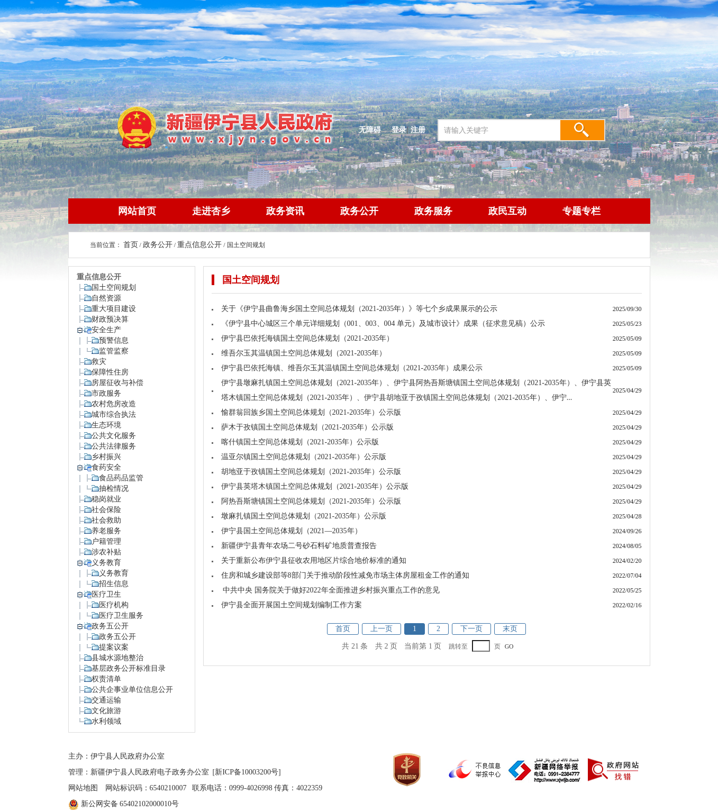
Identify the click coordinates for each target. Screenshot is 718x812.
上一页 (381, 629)
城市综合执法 (114, 414)
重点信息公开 (199, 245)
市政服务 (106, 393)
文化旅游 (106, 711)
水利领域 (106, 721)
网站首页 (137, 211)
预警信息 (114, 340)
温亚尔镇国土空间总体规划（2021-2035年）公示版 (304, 457)
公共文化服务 (114, 436)
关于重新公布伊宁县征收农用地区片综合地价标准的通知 (313, 560)
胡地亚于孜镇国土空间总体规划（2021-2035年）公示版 (311, 472)
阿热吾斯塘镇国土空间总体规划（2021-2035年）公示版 (311, 501)
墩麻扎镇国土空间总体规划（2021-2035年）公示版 (304, 516)
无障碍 (370, 129)
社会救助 (106, 520)
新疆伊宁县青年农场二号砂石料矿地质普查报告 (299, 546)
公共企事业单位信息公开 (132, 690)
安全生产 (106, 330)
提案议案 (114, 647)
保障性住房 (110, 372)
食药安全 (106, 467)
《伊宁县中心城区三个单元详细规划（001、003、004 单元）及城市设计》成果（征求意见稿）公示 (383, 323)
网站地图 (83, 788)
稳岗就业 (106, 499)
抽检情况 (114, 488)
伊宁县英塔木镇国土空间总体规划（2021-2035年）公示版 (315, 486)
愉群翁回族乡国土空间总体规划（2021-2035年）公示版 (311, 412)
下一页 (471, 629)
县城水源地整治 (117, 658)
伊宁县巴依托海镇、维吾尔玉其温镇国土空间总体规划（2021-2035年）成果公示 (352, 368)
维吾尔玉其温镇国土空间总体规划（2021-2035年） (304, 353)
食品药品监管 (121, 478)
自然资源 (106, 298)
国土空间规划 (114, 287)
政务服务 (433, 211)
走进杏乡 (211, 211)
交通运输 (106, 700)
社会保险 (106, 510)
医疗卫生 (106, 594)
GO (509, 646)
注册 (420, 129)
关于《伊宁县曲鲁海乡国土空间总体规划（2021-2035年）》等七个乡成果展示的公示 (359, 309)
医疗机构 (114, 605)
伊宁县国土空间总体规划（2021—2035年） (291, 531)
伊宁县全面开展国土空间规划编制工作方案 (291, 605)
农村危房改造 (114, 404)
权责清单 (106, 679)
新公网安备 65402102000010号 (130, 804)
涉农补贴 (106, 552)
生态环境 (106, 425)
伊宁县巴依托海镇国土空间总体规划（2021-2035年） (307, 338)
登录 (399, 129)
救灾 (99, 362)
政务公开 (359, 211)
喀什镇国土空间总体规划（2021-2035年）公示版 (300, 442)
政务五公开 (110, 626)
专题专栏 (581, 211)
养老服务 (106, 531)
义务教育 (106, 563)
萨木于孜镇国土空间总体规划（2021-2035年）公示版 (307, 427)
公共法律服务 (114, 446)
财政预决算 (110, 319)
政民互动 (507, 211)
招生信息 (114, 584)
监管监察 (114, 351)
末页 (510, 629)
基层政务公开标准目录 (129, 668)
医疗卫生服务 (121, 615)
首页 (130, 245)
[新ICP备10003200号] (247, 772)
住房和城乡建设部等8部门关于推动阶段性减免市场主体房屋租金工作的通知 (345, 575)
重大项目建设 (114, 309)
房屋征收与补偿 (117, 383)
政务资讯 (285, 211)
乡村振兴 (106, 457)
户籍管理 (106, 541)
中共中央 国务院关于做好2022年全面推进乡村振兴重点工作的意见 (330, 590)
